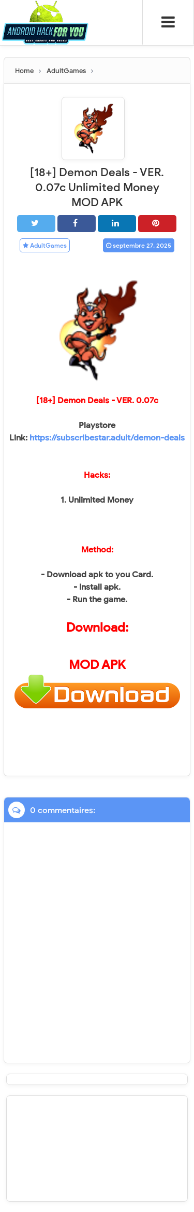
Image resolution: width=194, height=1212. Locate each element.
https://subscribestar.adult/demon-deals (107, 438)
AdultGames (45, 245)
